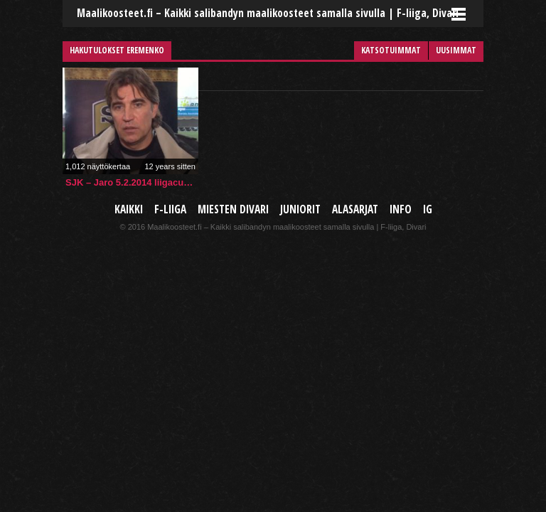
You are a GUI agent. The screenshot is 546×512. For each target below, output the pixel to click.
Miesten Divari (233, 209)
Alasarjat (355, 209)
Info (401, 209)
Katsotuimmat (391, 50)
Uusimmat (456, 50)
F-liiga (170, 209)
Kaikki (128, 209)
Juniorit (300, 209)
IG (427, 209)
